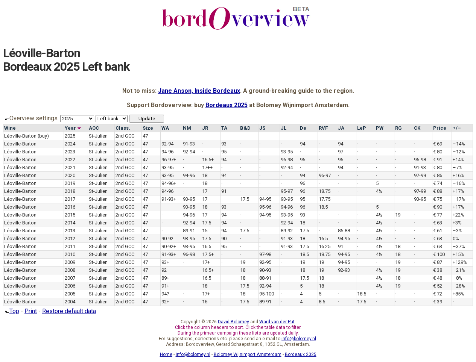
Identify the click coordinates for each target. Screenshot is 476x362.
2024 (70, 144)
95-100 (266, 294)
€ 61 (437, 230)
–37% (459, 246)
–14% (459, 144)
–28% (459, 286)
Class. (123, 128)
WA (165, 128)
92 (164, 270)
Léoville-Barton (20, 136)
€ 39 (437, 301)
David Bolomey (233, 321)
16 (204, 301)
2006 (70, 286)
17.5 (244, 199)
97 (340, 151)
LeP (361, 128)
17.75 (324, 199)
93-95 (287, 151)
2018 (70, 191)
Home (166, 354)
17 (204, 191)
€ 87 (437, 262)
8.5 (322, 301)
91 (224, 191)
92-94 (167, 144)
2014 (70, 223)
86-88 (344, 230)
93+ (165, 262)
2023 (70, 151)
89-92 (287, 230)
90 (224, 238)
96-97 (325, 175)
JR (205, 128)
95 (224, 151)
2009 (70, 262)
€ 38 (437, 270)
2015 (70, 215)
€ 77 (437, 215)
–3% (457, 230)
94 (302, 144)
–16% (459, 183)
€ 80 (437, 151)
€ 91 (437, 159)
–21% (459, 270)
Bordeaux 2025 (226, 105)
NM (187, 128)
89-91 (189, 230)
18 (204, 175)
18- (303, 238)
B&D (245, 128)
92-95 (265, 262)
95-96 (265, 207)
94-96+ (168, 183)
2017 (70, 199)
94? (165, 294)
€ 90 (437, 207)
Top (11, 311)
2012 (70, 238)
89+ (165, 278)
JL (283, 128)
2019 (70, 183)
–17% (459, 199)
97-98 (265, 254)
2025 (70, 136)
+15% (458, 254)
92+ (165, 301)
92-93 (344, 270)
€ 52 (437, 286)
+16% (458, 175)
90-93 (265, 270)
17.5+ (208, 254)
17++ (207, 167)
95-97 (287, 191)
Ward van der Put (277, 321)
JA (341, 128)
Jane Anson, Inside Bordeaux (199, 90)
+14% (458, 159)
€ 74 (437, 183)
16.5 (323, 238)
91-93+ (168, 199)
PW (379, 128)
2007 (70, 278)
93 (224, 144)
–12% (459, 151)
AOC (94, 128)
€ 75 (437, 199)
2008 (70, 270)
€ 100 (439, 254)
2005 (70, 294)
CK (417, 128)
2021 (70, 167)
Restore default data (69, 311)
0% (456, 238)
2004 (70, 301)
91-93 (189, 144)
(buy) (43, 136)
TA (224, 128)
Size (148, 128)
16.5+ (208, 159)
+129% (460, 262)
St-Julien (98, 136)
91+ (165, 286)
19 (397, 215)
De (303, 128)
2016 (70, 207)
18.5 (323, 207)
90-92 (167, 238)
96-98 (287, 159)
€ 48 (437, 278)
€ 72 (437, 294)
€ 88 (437, 191)
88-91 (265, 278)
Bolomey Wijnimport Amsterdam (247, 354)
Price (439, 128)
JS (262, 128)
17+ (206, 262)
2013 (70, 230)
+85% (458, 294)
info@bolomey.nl (298, 338)
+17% (458, 191)
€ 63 (437, 223)
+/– (457, 128)
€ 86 (437, 175)
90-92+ (168, 246)
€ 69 (437, 144)
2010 (70, 254)
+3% (457, 223)
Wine (10, 128)
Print (30, 311)
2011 (70, 246)
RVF (323, 128)
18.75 (324, 191)
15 (204, 230)
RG (398, 128)
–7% (457, 167)
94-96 (167, 151)
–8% (457, 278)
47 (145, 136)
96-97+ (168, 159)
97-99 (420, 175)
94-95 (265, 199)
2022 (70, 159)
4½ (379, 191)
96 (302, 159)
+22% (458, 215)
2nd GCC (125, 136)
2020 (70, 175)
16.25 (324, 246)
